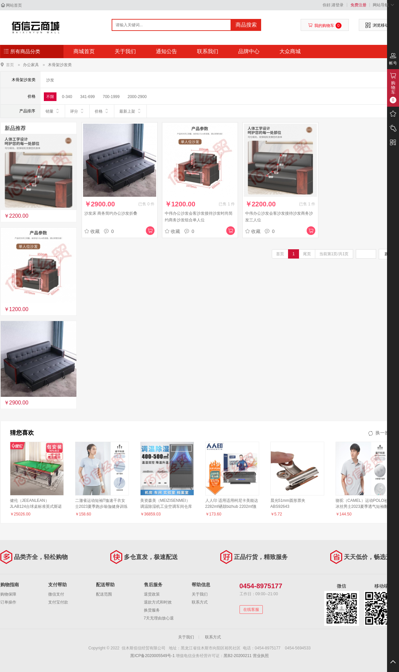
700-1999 (111, 96)
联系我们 (207, 51)
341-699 (87, 96)
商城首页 (84, 51)
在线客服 (251, 609)
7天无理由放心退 (159, 618)
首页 (10, 64)
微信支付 (56, 594)
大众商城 (290, 51)
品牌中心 (248, 51)
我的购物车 (325, 25)
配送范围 (104, 594)
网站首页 (14, 5)
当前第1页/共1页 (334, 254)
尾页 (307, 254)
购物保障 (8, 594)
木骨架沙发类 (60, 64)
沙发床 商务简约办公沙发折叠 (110, 213)
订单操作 (8, 602)
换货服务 (152, 610)
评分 (77, 111)
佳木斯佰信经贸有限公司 (35, 27)
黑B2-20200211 (237, 655)
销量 (53, 111)
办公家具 (31, 64)
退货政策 (152, 594)
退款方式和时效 (158, 602)
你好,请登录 (333, 5)
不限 (50, 96)
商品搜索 (246, 25)
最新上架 (130, 111)
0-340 (67, 96)
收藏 (92, 231)
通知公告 (166, 51)
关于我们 (125, 51)
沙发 (50, 80)
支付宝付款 (58, 602)
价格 (102, 111)
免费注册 (358, 5)
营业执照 (261, 655)
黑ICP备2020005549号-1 (152, 655)
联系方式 (200, 602)
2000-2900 (137, 96)
